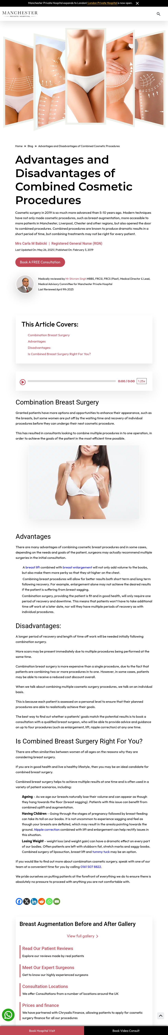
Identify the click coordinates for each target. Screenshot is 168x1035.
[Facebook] (19, 902)
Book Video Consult (126, 1031)
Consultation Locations (48, 987)
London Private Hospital (102, 3)
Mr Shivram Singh (76, 279)
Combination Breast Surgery (49, 336)
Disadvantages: (39, 348)
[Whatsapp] (8, 1014)
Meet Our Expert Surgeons (52, 968)
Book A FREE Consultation (43, 262)
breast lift (33, 568)
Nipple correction (47, 830)
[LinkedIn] (34, 902)
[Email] (56, 902)
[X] (26, 902)
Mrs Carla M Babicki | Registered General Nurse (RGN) (58, 243)
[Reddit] (41, 902)
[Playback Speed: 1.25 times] (142, 382)
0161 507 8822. (91, 867)
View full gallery (84, 936)
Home (19, 146)
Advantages (37, 342)
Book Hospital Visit (42, 1031)
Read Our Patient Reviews (51, 949)
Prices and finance (43, 1006)
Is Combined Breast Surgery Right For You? (59, 355)
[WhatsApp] (49, 902)
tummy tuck (101, 852)
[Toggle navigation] (164, 14)
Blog (30, 146)
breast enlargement (78, 568)
